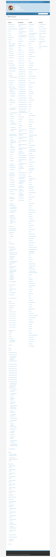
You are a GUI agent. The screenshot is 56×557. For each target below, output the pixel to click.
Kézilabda (11, 234)
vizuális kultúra (31, 339)
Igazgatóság (11, 82)
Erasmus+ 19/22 (21, 58)
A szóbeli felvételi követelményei (13, 415)
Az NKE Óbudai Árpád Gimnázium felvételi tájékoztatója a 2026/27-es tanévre (13, 385)
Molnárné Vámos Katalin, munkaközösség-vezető (13, 221)
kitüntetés (30, 184)
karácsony (30, 159)
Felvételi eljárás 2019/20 (13, 370)
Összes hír (10, 35)
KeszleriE (40, 26)
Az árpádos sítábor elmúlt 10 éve (13, 211)
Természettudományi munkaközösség (13, 109)
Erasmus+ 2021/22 (13, 320)
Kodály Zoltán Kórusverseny (31, 187)
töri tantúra (31, 319)
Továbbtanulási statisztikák (11, 540)
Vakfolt (30, 330)
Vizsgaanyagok (12, 95)
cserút (30, 84)
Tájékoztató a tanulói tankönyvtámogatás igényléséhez (13, 271)
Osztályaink (11, 75)
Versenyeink (12, 118)
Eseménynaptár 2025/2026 (12, 28)
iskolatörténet (31, 155)
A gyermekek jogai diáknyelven (13, 250)
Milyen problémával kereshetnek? (13, 267)
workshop (30, 343)
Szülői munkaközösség (12, 298)
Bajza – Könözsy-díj (32, 78)
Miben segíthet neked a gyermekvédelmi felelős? (13, 263)
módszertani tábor (32, 229)
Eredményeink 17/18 (22, 78)
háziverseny (31, 132)
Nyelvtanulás (12, 434)
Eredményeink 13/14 (22, 69)
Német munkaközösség (13, 189)
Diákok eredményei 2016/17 (13, 516)
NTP (29, 255)
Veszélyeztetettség (13, 281)
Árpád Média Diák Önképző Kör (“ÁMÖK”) (12, 68)
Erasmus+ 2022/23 (13, 322)
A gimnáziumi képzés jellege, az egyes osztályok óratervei (13, 407)
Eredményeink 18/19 (22, 80)
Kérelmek (10, 345)
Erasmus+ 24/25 (21, 67)
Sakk (10, 238)
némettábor (31, 240)
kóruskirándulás (31, 203)
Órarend (10, 336)
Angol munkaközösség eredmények (22, 32)
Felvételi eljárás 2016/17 (13, 364)
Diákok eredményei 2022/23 (12, 481)
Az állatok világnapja (32, 76)
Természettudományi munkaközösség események (22, 182)
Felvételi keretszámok (13, 418)
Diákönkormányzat (22, 45)
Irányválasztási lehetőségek (12, 432)
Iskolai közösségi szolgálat (12, 331)
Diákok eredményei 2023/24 (12, 485)
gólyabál (30, 124)
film (29, 111)
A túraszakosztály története (13, 130)
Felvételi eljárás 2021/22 (23, 100)
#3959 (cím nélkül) (11, 24)
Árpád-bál (30, 67)
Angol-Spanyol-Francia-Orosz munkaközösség (12, 174)
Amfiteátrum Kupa (32, 56)
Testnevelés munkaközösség (12, 204)
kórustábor (31, 205)
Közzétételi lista (11, 55)
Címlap (20, 43)
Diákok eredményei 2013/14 (13, 531)
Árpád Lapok (11, 338)
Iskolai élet (10, 301)
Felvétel (9, 348)
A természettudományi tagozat (13, 113)
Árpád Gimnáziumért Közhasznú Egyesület (12, 229)
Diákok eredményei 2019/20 (12, 470)
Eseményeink (12, 116)
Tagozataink (11, 51)
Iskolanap (30, 153)
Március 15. (31, 214)
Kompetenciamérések (12, 497)
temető (30, 311)
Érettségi (9, 452)
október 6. (30, 261)
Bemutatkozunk (12, 93)
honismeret (31, 138)
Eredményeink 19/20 (22, 82)
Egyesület (20, 49)
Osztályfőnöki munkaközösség (12, 216)
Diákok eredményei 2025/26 (12, 492)
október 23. (31, 259)
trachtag (30, 324)
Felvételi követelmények (12, 147)
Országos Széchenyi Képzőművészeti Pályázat (33, 272)
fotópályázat (31, 119)
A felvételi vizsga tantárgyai (13, 403)
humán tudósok (31, 140)
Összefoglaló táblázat (12, 438)
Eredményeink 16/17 (22, 76)
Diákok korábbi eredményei (11, 506)
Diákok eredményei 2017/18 (13, 520)
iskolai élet (30, 147)
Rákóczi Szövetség (32, 283)
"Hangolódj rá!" (31, 24)
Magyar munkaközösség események (23, 138)
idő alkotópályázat (32, 145)
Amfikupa (30, 54)
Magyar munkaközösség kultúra (23, 145)
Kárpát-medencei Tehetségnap (32, 169)
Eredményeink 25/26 (22, 95)
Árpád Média (21, 41)
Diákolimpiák (11, 494)
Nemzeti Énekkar (31, 242)
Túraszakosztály (12, 127)
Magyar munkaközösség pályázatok (23, 149)
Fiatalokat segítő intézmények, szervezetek (12, 258)
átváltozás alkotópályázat (33, 69)
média (30, 223)
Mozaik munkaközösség (12, 100)
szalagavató (31, 289)
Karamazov (31, 164)
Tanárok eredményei (12, 534)
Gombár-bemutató (32, 128)
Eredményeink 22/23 (22, 89)
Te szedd (30, 304)
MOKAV (30, 231)
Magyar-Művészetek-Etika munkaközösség (13, 135)
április (30, 60)
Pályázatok (12, 160)
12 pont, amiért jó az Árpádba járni (13, 390)
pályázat (30, 274)
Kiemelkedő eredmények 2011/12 (13, 523)
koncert (30, 194)
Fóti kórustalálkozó (32, 115)
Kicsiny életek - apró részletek (32, 179)
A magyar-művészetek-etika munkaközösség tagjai (13, 141)
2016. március (31, 28)
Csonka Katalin (41, 24)
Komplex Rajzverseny (32, 192)
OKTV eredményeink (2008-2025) (12, 502)
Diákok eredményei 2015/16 (13, 513)
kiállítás (30, 176)
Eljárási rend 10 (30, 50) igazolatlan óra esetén (13, 253)
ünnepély (30, 328)
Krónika (20, 127)
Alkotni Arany (31, 47)
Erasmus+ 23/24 (21, 65)
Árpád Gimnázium (11, 26)
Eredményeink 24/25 (22, 93)
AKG (29, 45)
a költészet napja (32, 36)
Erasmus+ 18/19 (21, 54)
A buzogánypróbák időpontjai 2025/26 (13, 208)
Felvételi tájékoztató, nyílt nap (13, 421)
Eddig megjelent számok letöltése (12, 341)
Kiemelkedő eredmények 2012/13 (13, 527)
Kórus (20, 123)
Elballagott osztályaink (13, 77)
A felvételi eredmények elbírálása (12, 398)
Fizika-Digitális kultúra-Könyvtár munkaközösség (13, 90)
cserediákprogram (32, 82)
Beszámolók (12, 179)
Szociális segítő (11, 80)
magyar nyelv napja (32, 212)
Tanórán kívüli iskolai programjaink (13, 441)
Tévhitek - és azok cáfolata (33, 315)
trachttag (30, 326)
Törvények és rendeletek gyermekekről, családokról (12, 277)
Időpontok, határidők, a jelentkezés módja (13, 425)
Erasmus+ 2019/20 (13, 316)
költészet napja (31, 190)
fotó (29, 117)
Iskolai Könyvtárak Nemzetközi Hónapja (32, 150)
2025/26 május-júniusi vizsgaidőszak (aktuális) (13, 455)
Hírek (11, 104)
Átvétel (10, 350)
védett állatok (31, 337)
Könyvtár (10, 73)
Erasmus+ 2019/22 (13, 318)
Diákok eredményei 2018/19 (12, 466)
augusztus (30, 71)
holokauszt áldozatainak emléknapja (33, 136)
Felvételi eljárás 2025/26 (13, 381)
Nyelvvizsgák (11, 499)
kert (29, 174)
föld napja (30, 113)
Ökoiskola (11, 120)
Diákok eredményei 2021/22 (12, 477)
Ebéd (19, 47)
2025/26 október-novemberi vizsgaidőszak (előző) (13, 459)
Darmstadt (30, 87)
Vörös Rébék (31, 341)
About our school (12, 303)
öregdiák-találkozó (32, 263)
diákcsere (30, 89)
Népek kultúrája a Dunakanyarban (32, 252)
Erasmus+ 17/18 (21, 52)
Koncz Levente (41, 28)
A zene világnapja (32, 41)
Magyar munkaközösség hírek (23, 141)
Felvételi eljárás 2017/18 (13, 366)
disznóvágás (31, 91)
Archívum (11, 137)
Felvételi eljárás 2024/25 (13, 379)
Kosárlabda (11, 236)
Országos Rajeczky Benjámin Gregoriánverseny (32, 267)
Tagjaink (11, 200)
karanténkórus (31, 166)
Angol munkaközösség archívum (22, 25)
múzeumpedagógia (32, 236)
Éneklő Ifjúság (31, 93)
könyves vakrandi (32, 196)
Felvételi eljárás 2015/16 (13, 354)
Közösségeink (10, 63)
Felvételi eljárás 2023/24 (13, 377)
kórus (30, 201)
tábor (30, 295)
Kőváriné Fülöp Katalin (42, 33)
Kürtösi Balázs (41, 36)
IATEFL (30, 143)
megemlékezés (31, 225)
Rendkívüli (10, 39)
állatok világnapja (32, 52)
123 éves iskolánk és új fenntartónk (13, 394)
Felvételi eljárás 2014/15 (13, 352)
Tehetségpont (11, 53)
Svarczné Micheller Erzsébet (32, 286)
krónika (30, 207)
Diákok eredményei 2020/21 (12, 474)
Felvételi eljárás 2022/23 (13, 375)
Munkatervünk (12, 184)
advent (30, 43)
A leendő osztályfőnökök (12, 411)
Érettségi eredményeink (13, 537)
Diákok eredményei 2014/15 (13, 509)
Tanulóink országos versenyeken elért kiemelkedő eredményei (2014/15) (13, 358)
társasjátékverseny (32, 302)
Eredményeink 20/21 (22, 84)
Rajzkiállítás (31, 279)
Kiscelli (30, 182)
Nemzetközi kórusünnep (33, 247)
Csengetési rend (11, 305)
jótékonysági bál (31, 157)
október (30, 257)
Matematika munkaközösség (12, 198)
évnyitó (30, 104)
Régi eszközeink (11, 37)
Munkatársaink (11, 226)
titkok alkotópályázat (32, 317)
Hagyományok (12, 149)
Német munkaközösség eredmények (22, 164)
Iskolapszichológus (12, 70)
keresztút (30, 172)
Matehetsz (30, 216)
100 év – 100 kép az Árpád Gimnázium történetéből (12, 45)
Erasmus (30, 95)
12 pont (11, 286)
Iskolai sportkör (11, 232)
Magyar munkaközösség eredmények (23, 134)
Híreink (9, 33)
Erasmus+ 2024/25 (13, 327)
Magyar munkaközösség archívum (23, 131)
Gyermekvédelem (12, 247)
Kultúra (11, 154)
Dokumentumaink (12, 292)
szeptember (31, 293)
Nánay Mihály (31, 238)
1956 (30, 26)
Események (12, 158)
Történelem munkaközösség (12, 165)
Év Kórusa (30, 102)
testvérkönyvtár (31, 313)
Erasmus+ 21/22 (21, 60)
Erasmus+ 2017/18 (13, 311)
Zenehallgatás (12, 243)
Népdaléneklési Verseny (33, 249)
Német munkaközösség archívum (22, 160)
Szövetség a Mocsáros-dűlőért (14, 123)
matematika (31, 218)
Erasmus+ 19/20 (21, 56)
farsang (30, 106)
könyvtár (30, 199)
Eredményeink (12, 169)
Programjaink (12, 294)
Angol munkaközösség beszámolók (22, 29)
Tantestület (11, 84)
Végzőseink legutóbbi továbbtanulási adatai (13, 445)
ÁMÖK (30, 58)
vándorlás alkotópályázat (33, 335)
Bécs (30, 80)
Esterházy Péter (31, 100)
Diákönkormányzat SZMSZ (13, 290)
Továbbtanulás (21, 198)
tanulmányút (31, 300)
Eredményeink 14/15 (22, 71)
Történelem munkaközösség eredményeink (21, 194)
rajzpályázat (31, 281)
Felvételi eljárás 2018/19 (13, 368)
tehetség (30, 306)
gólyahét (30, 126)
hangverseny (31, 130)
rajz (29, 276)
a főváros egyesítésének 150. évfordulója (33, 34)
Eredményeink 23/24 (22, 91)
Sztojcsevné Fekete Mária (43, 46)
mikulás (30, 227)
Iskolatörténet (11, 57)
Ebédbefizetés (11, 307)
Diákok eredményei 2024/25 (12, 488)
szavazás (30, 291)
